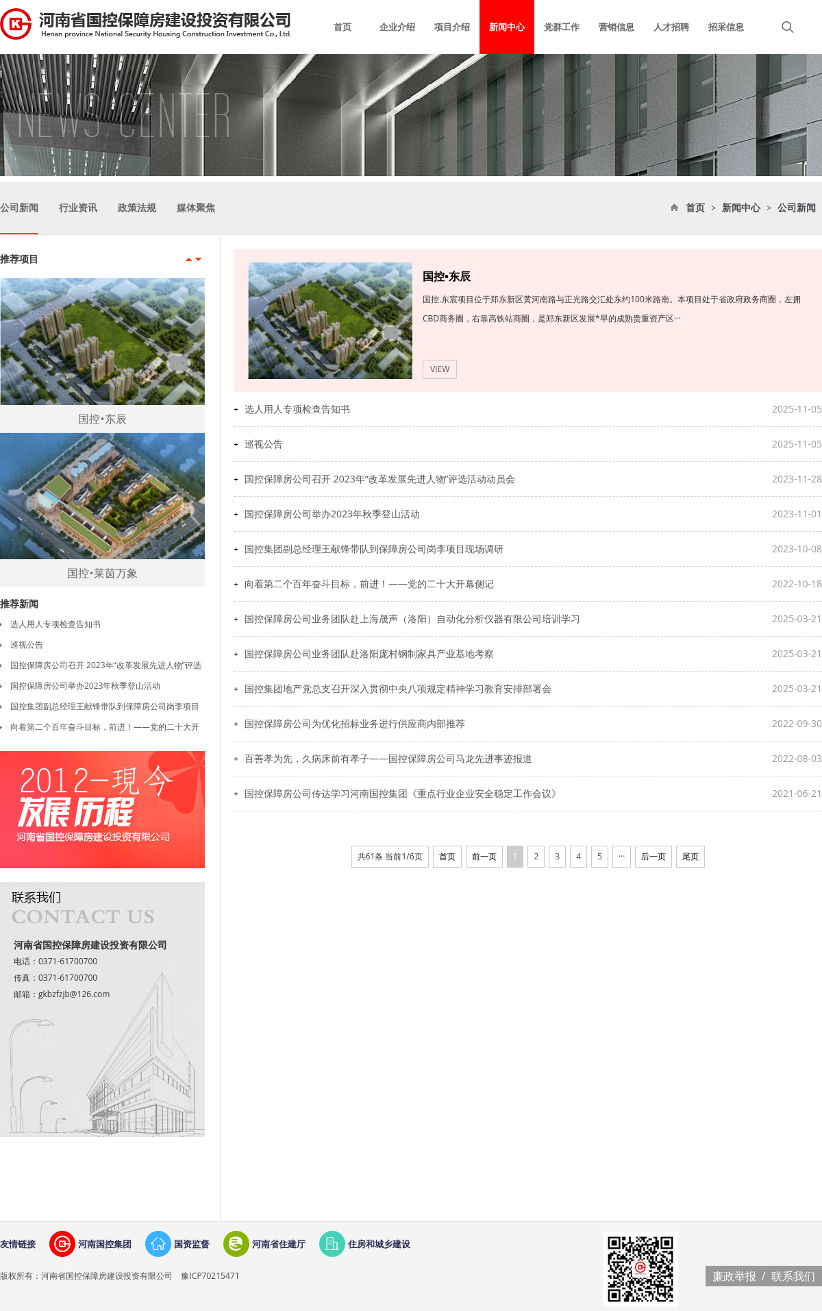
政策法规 (137, 208)
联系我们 (793, 1276)
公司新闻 (796, 208)
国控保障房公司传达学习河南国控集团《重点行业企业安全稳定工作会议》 (403, 793)
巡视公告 (26, 644)
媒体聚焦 (196, 208)
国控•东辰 (102, 418)
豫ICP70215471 (209, 1276)
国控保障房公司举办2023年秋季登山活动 (85, 685)
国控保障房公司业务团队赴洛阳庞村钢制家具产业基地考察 (369, 653)
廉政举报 (734, 1276)
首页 (695, 208)
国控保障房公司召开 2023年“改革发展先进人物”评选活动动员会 (380, 478)
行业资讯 (78, 208)
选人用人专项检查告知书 (55, 624)
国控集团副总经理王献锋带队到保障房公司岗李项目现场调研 (374, 548)
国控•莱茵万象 (102, 572)
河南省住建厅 (279, 1244)
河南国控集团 (105, 1244)
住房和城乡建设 (379, 1244)
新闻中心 (741, 208)
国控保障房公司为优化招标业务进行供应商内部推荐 (355, 723)
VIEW (439, 369)
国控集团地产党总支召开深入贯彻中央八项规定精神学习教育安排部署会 (398, 688)
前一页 (484, 856)
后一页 (653, 856)
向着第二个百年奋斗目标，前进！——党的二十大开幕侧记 (369, 583)
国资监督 (192, 1244)
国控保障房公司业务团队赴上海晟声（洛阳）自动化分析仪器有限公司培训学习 (412, 618)
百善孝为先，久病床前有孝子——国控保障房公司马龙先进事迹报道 (388, 758)
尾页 (690, 856)
